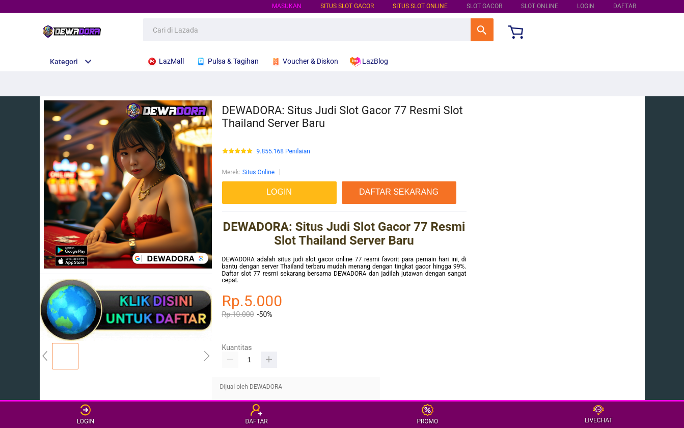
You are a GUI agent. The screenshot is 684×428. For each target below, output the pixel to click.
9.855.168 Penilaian (283, 151)
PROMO (427, 414)
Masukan (287, 6)
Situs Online (258, 172)
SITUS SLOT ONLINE (420, 6)
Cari (482, 29)
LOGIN (585, 6)
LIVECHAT (599, 414)
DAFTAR (624, 6)
